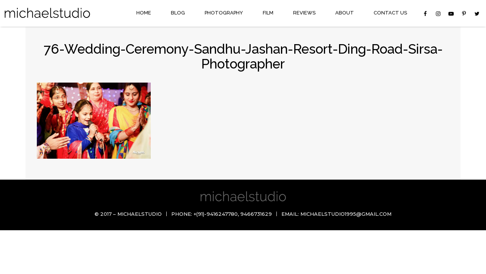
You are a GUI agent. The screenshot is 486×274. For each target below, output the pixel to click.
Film (268, 13)
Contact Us (390, 13)
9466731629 (256, 214)
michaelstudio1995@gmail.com (345, 214)
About (344, 13)
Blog (178, 13)
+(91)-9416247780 (216, 214)
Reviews (304, 13)
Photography (224, 13)
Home (143, 13)
